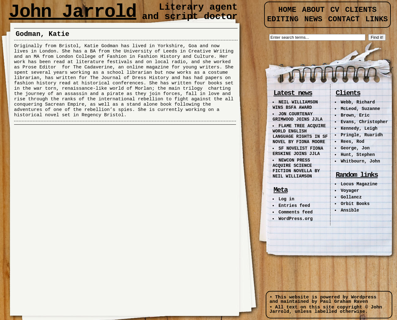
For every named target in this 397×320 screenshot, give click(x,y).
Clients (361, 10)
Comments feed (296, 212)
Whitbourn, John (360, 161)
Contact (344, 19)
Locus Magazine (359, 184)
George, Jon (355, 148)
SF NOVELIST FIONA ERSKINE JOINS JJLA (298, 151)
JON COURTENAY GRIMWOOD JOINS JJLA (298, 117)
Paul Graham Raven (344, 301)
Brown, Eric (355, 115)
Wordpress (363, 297)
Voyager (350, 190)
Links (376, 19)
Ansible (350, 210)
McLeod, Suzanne (360, 108)
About (313, 10)
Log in (286, 199)
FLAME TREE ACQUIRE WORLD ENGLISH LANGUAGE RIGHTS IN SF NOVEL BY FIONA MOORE (300, 133)
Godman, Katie (42, 34)
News (313, 19)
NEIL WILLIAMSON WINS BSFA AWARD (295, 105)
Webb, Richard (358, 102)
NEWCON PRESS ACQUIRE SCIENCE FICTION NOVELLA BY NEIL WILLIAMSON (296, 168)
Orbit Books (355, 203)
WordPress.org (296, 218)
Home (287, 10)
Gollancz (351, 197)
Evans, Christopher (364, 121)
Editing (283, 19)
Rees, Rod (352, 141)
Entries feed (294, 205)
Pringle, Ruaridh (362, 135)
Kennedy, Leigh (359, 128)
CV (334, 10)
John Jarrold (72, 11)
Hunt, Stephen (358, 154)
